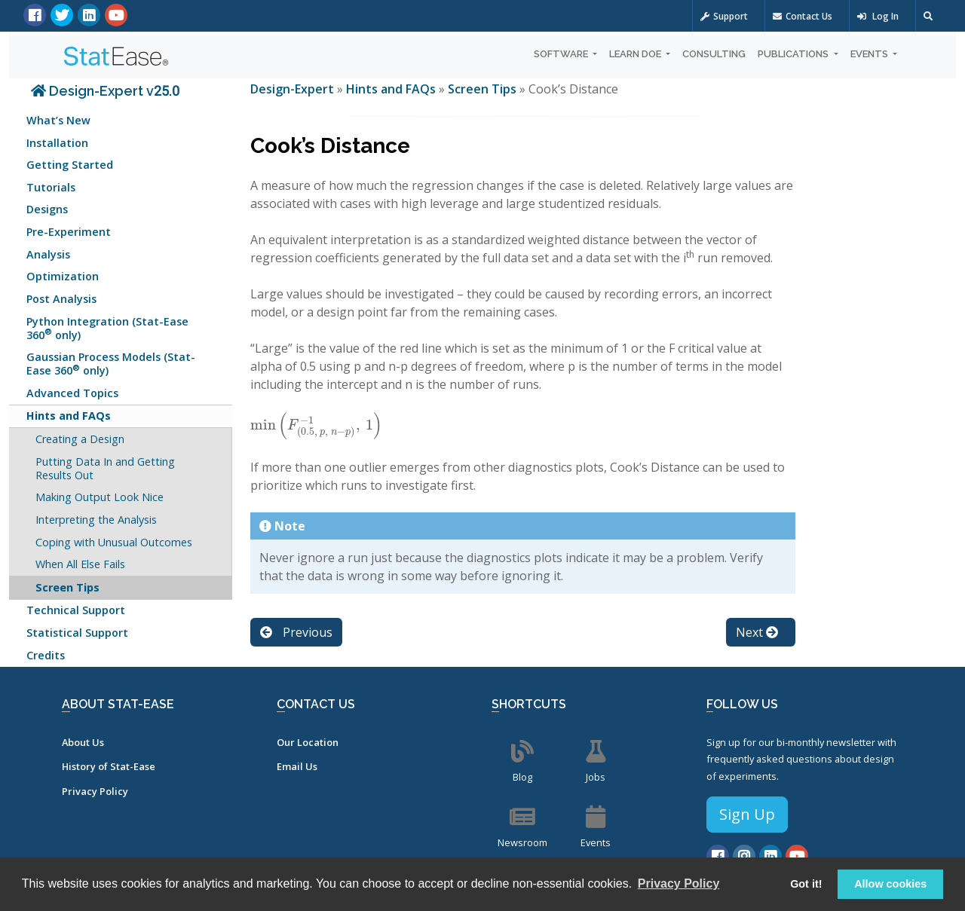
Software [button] (562, 54)
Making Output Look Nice (99, 497)
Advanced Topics (72, 393)
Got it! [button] (806, 884)
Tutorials (50, 187)
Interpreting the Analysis (96, 519)
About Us (83, 742)
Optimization (62, 276)
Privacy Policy (95, 791)
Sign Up (747, 814)
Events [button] (870, 54)
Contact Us (802, 16)
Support (724, 16)
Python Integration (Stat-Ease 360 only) (107, 328)
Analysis (48, 254)
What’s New (58, 120)
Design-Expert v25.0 (105, 91)
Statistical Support (77, 632)
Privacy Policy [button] (679, 883)
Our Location (308, 742)
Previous (296, 632)
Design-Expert (293, 89)
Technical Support (75, 610)
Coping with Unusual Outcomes (113, 542)
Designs (47, 209)
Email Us (297, 766)
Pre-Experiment (68, 232)
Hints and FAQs (68, 415)
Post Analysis (61, 299)
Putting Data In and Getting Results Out (105, 468)
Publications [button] (794, 54)
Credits (45, 655)
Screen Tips (67, 587)
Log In (878, 16)
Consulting (714, 54)
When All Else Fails (80, 564)
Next (757, 632)
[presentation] (316, 425)
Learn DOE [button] (636, 54)
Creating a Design (79, 439)
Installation (57, 143)
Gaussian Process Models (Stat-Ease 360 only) (110, 364)
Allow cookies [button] (890, 884)
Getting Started (69, 164)
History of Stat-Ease (108, 766)
